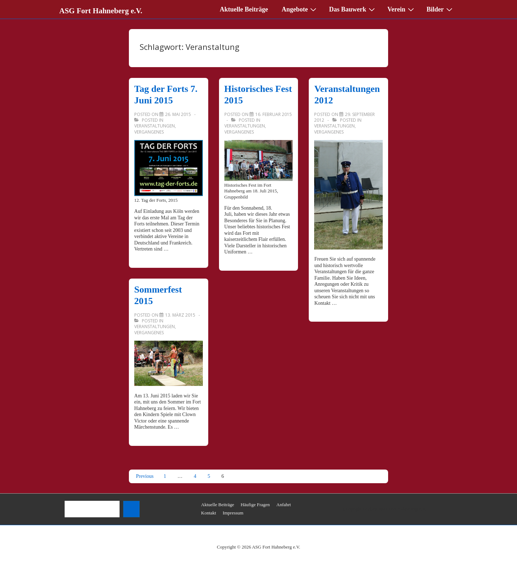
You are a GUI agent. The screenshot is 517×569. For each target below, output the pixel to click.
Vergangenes (149, 132)
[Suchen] (131, 509)
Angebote (299, 9)
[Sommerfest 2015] (180, 315)
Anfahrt (283, 504)
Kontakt (208, 513)
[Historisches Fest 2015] (273, 114)
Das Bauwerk (353, 9)
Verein (401, 9)
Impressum (233, 513)
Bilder (440, 9)
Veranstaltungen (154, 126)
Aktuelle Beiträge (244, 9)
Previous (145, 476)
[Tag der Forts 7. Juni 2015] (178, 114)
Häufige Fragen (255, 504)
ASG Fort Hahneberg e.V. (100, 10)
